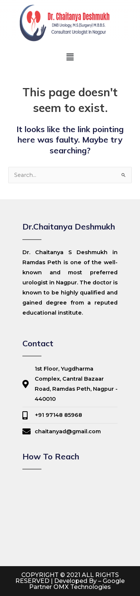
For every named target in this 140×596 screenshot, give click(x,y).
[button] (69, 57)
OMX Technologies (82, 586)
